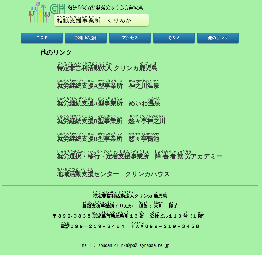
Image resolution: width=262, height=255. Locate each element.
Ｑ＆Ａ (174, 38)
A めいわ (108, 102)
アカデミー (139, 155)
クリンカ (107, 66)
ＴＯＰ (42, 38)
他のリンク (218, 38)
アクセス (130, 38)
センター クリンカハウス (113, 172)
